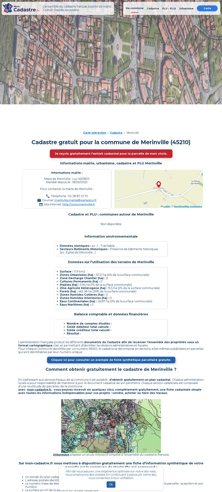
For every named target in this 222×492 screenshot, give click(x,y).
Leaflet (165, 206)
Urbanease (61, 454)
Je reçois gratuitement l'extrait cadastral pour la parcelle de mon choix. (111, 153)
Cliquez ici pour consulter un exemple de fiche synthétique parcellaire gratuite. (111, 360)
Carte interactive (94, 132)
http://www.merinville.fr (78, 204)
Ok (111, 484)
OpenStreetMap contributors (188, 206)
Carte (207, 8)
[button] (158, 185)
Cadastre (116, 132)
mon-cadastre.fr (39, 389)
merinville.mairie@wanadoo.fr (75, 200)
